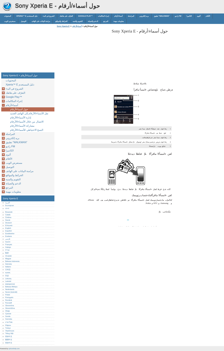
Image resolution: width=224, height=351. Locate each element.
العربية (7, 203)
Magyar (8, 259)
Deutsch (8, 223)
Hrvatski (8, 256)
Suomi (7, 242)
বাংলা (7, 208)
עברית (7, 250)
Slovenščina (10, 308)
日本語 (7, 269)
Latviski (8, 281)
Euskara (8, 236)
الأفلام (208, 16)
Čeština (8, 217)
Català (7, 215)
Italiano (8, 267)
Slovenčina (9, 305)
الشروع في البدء (48, 16)
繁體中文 (8, 340)
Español (8, 231)
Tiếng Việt (9, 333)
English (8, 228)
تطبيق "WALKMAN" (162, 16)
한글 (7, 275)
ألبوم (198, 16)
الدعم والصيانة (93, 21)
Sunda (7, 316)
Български (9, 205)
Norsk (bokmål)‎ (11, 292)
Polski (7, 295)
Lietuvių (8, 279)
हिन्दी (7, 253)
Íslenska (8, 264)
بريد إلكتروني (144, 16)
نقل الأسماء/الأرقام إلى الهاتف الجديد (29, 113)
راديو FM (178, 16)
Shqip (7, 311)
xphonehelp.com (13, 348)
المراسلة (131, 16)
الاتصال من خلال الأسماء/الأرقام (27, 121)
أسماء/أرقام (118, 16)
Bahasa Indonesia (12, 261)
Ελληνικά (8, 225)
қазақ (7, 272)
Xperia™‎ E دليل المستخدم (26, 16)
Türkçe (8, 328)
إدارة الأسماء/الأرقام (20, 117)
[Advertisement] (82, 51)
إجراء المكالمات (103, 16)
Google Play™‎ (85, 16)
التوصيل (23, 21)
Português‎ (9, 297)
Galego (8, 247)
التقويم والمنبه (78, 21)
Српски (8, 314)
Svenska (8, 319)
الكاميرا (189, 16)
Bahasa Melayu (11, 287)
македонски (10, 284)
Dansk (7, 220)
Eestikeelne (9, 233)
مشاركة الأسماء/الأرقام (22, 125)
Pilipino (8, 325)
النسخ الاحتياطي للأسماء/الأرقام (26, 130)
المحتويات (7, 16)
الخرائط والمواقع (61, 21)
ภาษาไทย (8, 322)
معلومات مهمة (118, 21)
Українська (9, 331)
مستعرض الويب (10, 21)
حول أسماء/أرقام (19, 109)
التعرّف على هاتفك (66, 16)
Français (8, 244)
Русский (8, 303)
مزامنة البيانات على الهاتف (40, 21)
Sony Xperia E (7, 6)
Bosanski (8, 212)
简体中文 (8, 336)
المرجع (105, 21)
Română (8, 300)
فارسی (7, 239)
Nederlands (9, 289)
